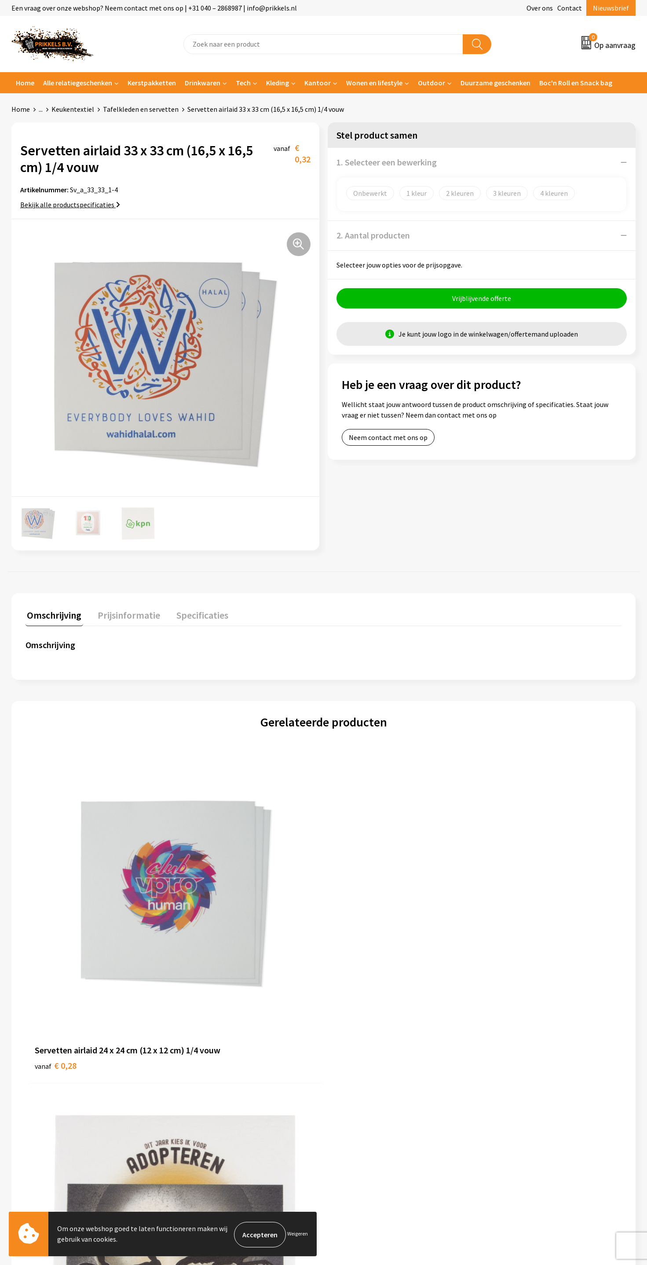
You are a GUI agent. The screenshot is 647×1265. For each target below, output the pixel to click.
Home (25, 82)
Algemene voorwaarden (524, 1034)
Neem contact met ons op (388, 438)
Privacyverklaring (515, 1060)
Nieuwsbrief (611, 8)
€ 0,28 (56, 925)
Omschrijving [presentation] (53, 614)
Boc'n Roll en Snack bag (575, 82)
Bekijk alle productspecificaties (70, 204)
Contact (569, 8)
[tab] (53, 615)
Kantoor (317, 82)
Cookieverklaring (515, 1047)
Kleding (277, 82)
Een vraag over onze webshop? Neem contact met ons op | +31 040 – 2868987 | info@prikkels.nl (154, 8)
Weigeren (297, 1234)
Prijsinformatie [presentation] (124, 614)
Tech (243, 82)
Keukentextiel (72, 109)
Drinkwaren (202, 82)
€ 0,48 (502, 938)
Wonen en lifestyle (374, 82)
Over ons (539, 8)
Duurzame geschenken (495, 82)
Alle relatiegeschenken (77, 82)
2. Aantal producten (373, 235)
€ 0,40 (205, 925)
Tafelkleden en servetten (141, 109)
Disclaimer (505, 1074)
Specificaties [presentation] (195, 614)
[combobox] (323, 44)
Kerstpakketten (152, 82)
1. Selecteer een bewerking (386, 162)
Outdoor (431, 82)
